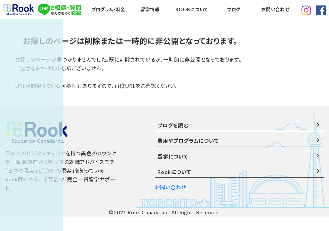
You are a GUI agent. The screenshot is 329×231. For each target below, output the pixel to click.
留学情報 (149, 9)
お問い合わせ (275, 9)
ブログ (233, 9)
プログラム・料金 (108, 9)
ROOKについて (191, 9)
